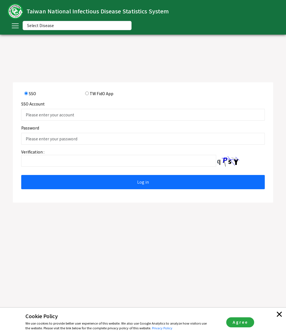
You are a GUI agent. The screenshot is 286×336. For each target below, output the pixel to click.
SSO (32, 93)
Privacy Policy (162, 328)
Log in (143, 182)
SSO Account (33, 104)
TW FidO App (101, 93)
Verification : (32, 152)
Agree (240, 322)
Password (30, 128)
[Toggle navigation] (15, 25)
